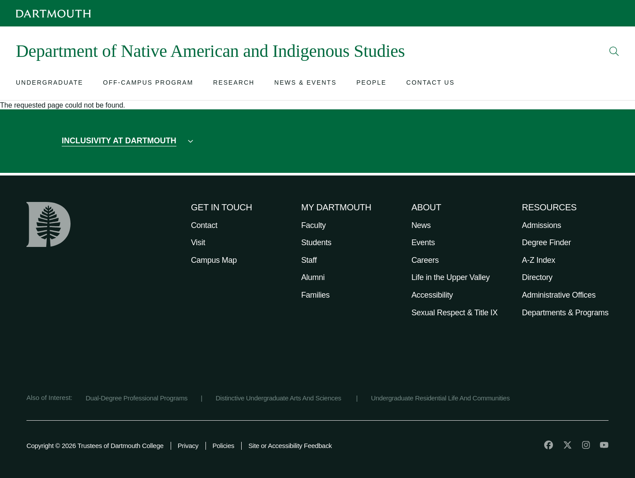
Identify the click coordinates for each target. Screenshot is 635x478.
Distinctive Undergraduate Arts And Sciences (279, 398)
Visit (198, 242)
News (421, 225)
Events (423, 242)
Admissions (541, 225)
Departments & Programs (565, 312)
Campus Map (214, 260)
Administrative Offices (559, 295)
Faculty (313, 225)
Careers (425, 260)
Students (316, 242)
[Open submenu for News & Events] (305, 84)
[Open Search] (614, 51)
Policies (223, 445)
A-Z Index (538, 260)
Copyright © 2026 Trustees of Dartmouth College (95, 445)
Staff (309, 260)
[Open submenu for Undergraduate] (49, 84)
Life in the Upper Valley (450, 277)
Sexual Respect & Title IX (454, 312)
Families (315, 295)
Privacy (188, 445)
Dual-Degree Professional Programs (136, 398)
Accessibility (432, 295)
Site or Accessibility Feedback (290, 445)
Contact (204, 225)
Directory (537, 277)
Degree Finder (546, 242)
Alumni (313, 277)
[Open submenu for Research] (233, 84)
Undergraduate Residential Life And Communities (440, 398)
